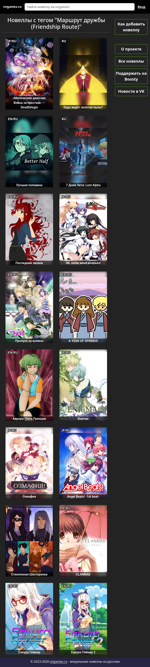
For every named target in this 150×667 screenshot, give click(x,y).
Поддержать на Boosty (131, 76)
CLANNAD (83, 574)
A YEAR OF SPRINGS (83, 341)
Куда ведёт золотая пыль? (83, 107)
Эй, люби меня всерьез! (83, 263)
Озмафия (29, 496)
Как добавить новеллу (131, 26)
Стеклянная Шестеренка (29, 574)
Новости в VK (131, 91)
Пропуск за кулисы (29, 341)
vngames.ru (58, 661)
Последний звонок (29, 263)
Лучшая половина (29, 185)
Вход (141, 7)
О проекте (131, 49)
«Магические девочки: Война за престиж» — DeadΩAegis (29, 102)
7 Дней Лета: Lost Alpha (83, 185)
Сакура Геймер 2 (83, 652)
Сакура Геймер (29, 652)
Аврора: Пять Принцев (29, 419)
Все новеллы (131, 61)
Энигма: (83, 419)
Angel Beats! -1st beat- (83, 496)
